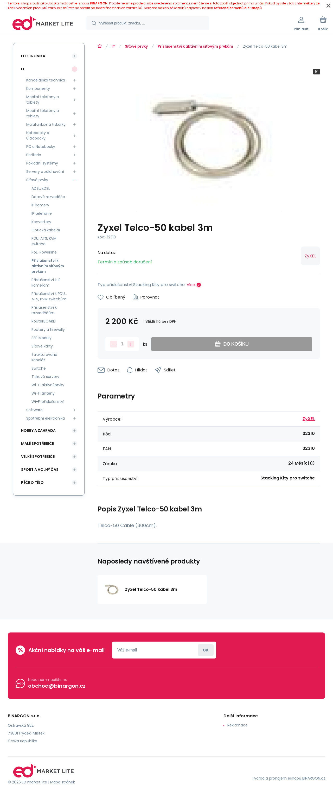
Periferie (33, 154)
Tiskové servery (45, 376)
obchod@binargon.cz (57, 685)
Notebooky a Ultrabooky (37, 135)
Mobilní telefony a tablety (42, 99)
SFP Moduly (41, 337)
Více (191, 284)
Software (34, 410)
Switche (38, 368)
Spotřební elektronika (45, 418)
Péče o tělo (32, 482)
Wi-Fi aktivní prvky (47, 385)
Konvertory (41, 221)
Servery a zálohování (45, 171)
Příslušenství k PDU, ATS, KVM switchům (49, 296)
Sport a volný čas (40, 469)
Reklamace (237, 725)
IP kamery (40, 205)
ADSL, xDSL (40, 188)
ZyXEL (310, 256)
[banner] (43, 24)
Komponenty (38, 88)
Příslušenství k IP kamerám (46, 282)
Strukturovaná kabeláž (44, 357)
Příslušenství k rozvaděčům (44, 310)
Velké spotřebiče (38, 456)
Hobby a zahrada (38, 430)
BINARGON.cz (313, 778)
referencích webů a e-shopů (238, 8)
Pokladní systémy (42, 163)
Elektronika (33, 56)
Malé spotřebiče (37, 443)
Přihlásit (206, 650)
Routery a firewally (48, 329)
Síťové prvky (136, 46)
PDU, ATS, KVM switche (43, 241)
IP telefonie (41, 213)
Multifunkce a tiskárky (46, 124)
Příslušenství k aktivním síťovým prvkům (195, 46)
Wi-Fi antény (43, 393)
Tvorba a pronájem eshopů (276, 778)
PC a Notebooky (40, 146)
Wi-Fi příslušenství (47, 401)
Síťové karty (42, 346)
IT (113, 46)
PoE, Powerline (44, 252)
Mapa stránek (62, 782)
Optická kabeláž (45, 230)
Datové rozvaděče (48, 196)
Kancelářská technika (45, 80)
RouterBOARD (43, 321)
